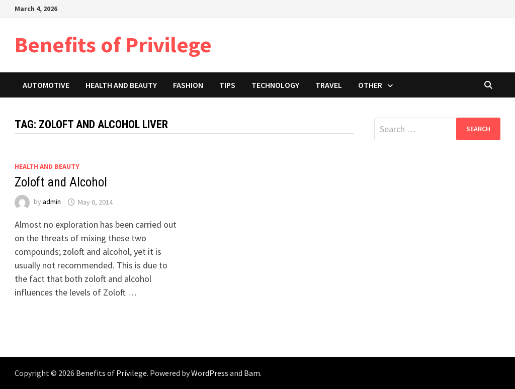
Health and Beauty (121, 85)
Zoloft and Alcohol (61, 182)
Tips (227, 85)
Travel (328, 85)
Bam (252, 373)
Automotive (46, 85)
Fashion (188, 85)
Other (370, 85)
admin (52, 202)
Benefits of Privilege (113, 44)
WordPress (209, 373)
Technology (275, 85)
